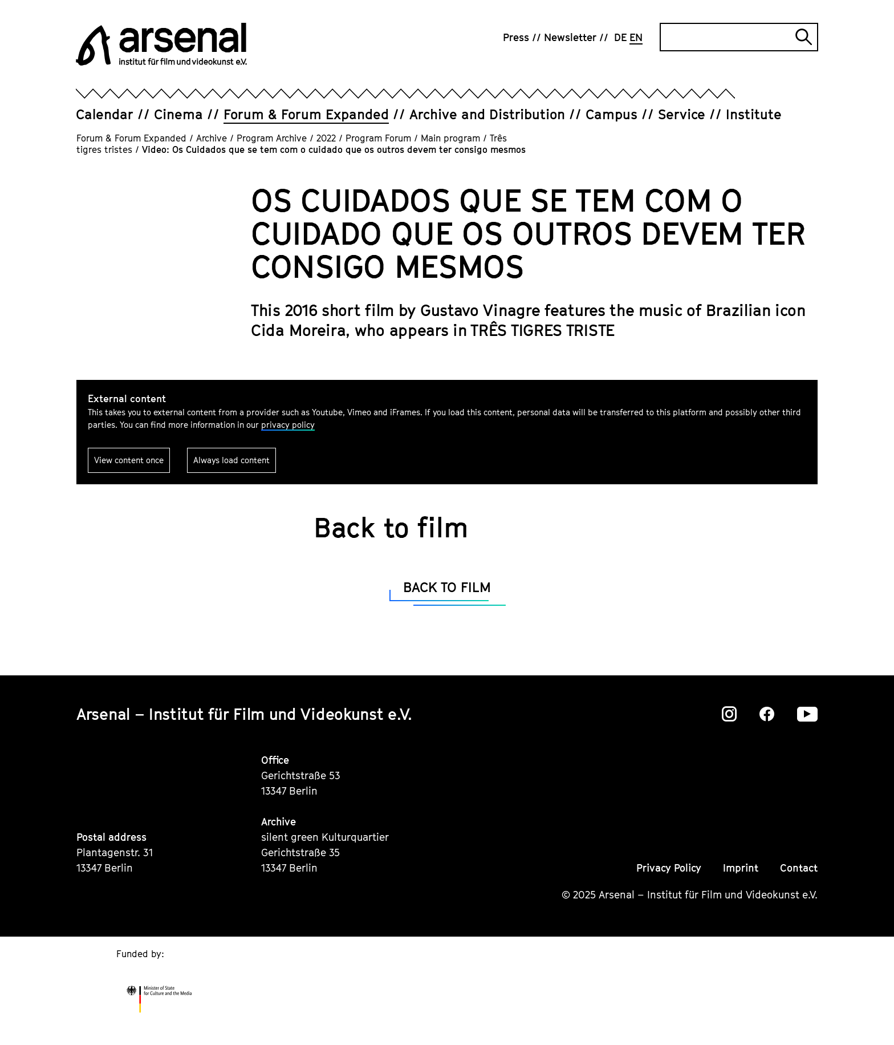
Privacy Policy (668, 868)
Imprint (740, 868)
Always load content (231, 460)
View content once (129, 460)
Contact (799, 868)
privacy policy (288, 425)
